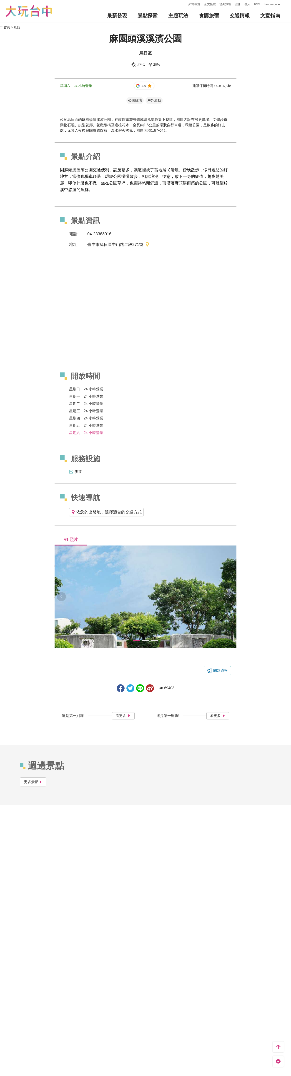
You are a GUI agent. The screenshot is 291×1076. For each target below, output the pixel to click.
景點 (17, 27)
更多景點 (33, 782)
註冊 (238, 4)
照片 (71, 539)
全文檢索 (210, 4)
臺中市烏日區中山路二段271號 (118, 245)
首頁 (7, 27)
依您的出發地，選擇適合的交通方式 (106, 512)
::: (184, 3)
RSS (257, 4)
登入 (247, 4)
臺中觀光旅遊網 (28, 11)
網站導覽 (194, 4)
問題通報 (220, 670)
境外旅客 (225, 4)
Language (270, 4)
